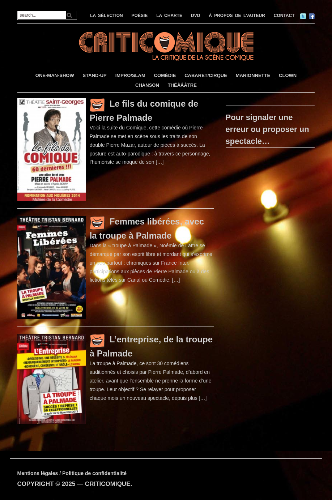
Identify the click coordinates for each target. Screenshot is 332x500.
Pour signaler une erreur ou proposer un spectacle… (267, 129)
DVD (195, 15)
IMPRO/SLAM (130, 75)
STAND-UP (95, 75)
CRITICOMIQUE (108, 483)
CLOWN (288, 75)
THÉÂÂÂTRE (182, 85)
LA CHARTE (169, 15)
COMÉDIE (165, 75)
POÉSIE (140, 15)
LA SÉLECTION (106, 15)
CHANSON (147, 85)
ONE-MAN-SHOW (54, 75)
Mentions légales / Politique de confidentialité (72, 473)
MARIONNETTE (253, 75)
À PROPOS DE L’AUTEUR (237, 15)
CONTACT (284, 15)
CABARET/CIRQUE (205, 75)
